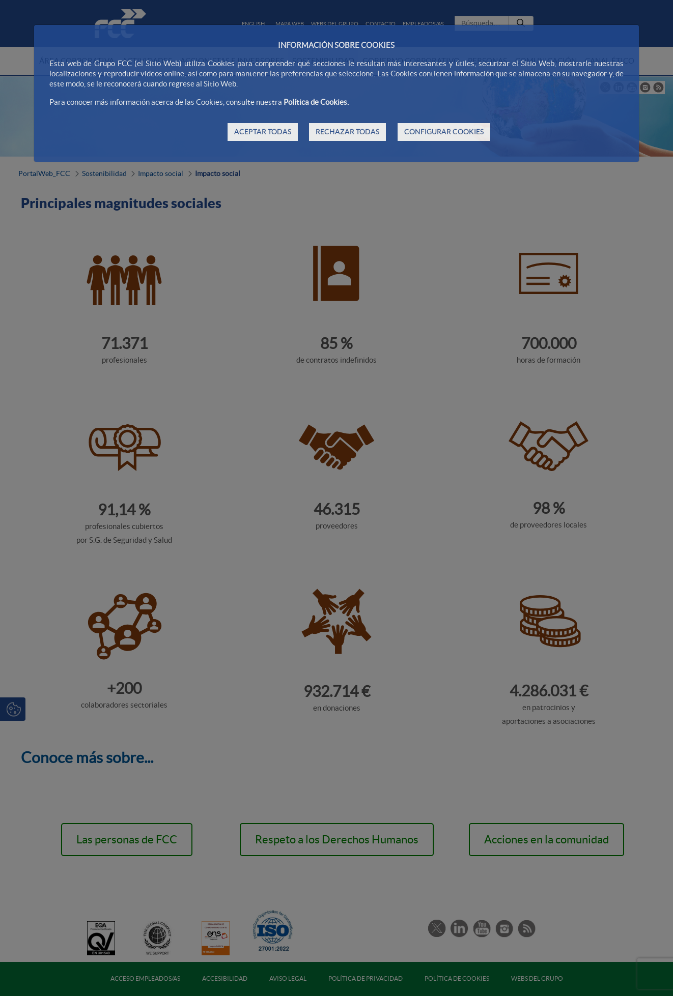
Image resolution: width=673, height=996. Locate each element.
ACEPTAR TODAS (262, 132)
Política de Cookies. (316, 102)
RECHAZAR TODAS (347, 132)
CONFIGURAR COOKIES (444, 132)
